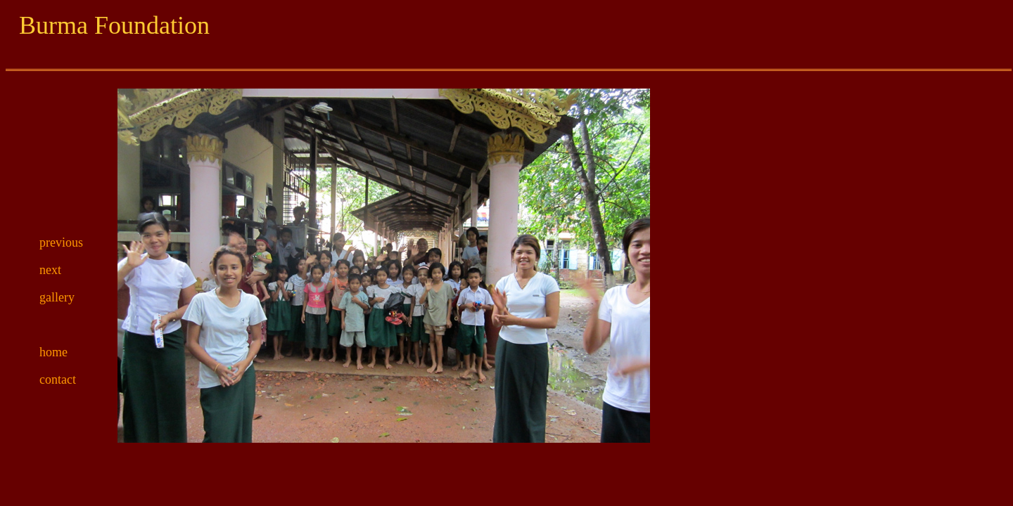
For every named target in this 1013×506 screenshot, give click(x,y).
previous (61, 242)
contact (57, 379)
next (50, 270)
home (53, 352)
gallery (57, 297)
